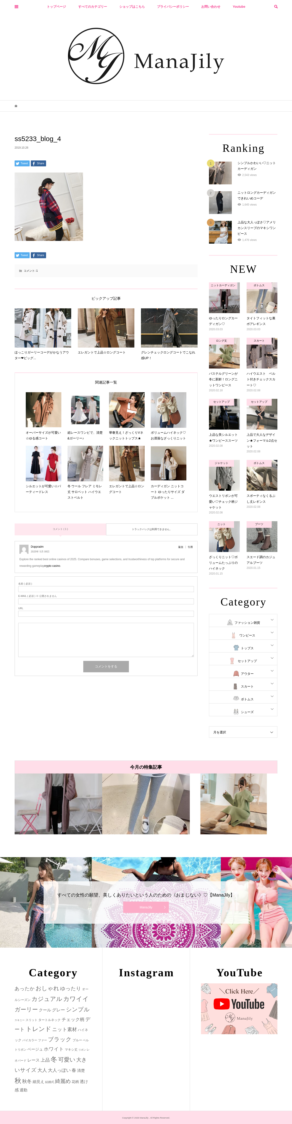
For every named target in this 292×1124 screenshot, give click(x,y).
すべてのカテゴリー (92, 6)
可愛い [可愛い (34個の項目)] (67, 1059)
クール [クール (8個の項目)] (45, 1010)
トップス (247, 648)
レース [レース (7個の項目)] (33, 1060)
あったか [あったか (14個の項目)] (25, 988)
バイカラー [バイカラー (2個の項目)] (29, 1040)
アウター (247, 673)
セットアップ (247, 661)
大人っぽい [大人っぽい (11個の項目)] (59, 1070)
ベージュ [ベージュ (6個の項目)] (35, 1049)
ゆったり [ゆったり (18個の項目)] (70, 988)
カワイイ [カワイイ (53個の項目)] (76, 998)
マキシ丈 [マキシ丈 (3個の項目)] (71, 1049)
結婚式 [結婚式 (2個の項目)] (49, 1082)
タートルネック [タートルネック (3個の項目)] (49, 1020)
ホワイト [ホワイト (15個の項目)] (54, 1049)
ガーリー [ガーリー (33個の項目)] (26, 1009)
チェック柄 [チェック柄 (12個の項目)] (73, 1019)
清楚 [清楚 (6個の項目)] (81, 1070)
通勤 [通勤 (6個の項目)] (23, 1090)
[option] (58, 803)
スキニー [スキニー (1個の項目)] (20, 1020)
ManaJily (146, 907)
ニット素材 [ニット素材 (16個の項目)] (64, 1029)
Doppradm (37, 546)
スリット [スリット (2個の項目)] (31, 1020)
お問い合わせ (210, 6)
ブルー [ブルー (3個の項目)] (77, 1040)
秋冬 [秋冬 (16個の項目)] (27, 1081)
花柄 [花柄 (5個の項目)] (75, 1082)
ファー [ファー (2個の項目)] (42, 1040)
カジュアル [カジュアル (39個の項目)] (46, 999)
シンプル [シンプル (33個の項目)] (78, 1009)
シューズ (247, 712)
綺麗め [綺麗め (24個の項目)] (63, 1081)
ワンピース (247, 635)
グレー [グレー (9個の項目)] (58, 1010)
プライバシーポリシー (173, 6)
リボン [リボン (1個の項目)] (82, 1049)
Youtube (239, 6)
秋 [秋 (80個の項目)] (18, 1080)
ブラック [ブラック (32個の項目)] (60, 1039)
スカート (247, 686)
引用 (190, 547)
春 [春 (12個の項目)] (74, 1070)
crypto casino (52, 565)
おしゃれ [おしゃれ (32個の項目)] (47, 988)
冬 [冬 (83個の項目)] (54, 1059)
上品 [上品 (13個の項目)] (45, 1059)
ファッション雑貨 (247, 622)
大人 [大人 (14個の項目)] (42, 1070)
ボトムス (247, 699)
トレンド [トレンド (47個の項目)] (38, 1029)
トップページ (56, 6)
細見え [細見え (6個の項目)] (38, 1082)
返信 (180, 547)
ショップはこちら (132, 6)
